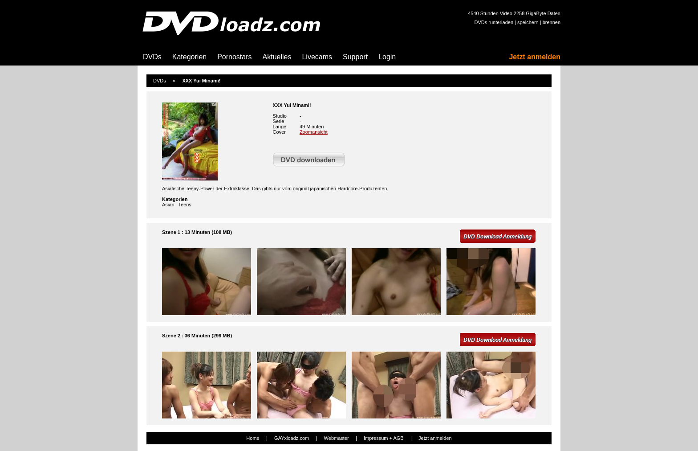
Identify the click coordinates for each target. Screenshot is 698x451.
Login (387, 57)
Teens (185, 204)
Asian (168, 204)
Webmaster (336, 438)
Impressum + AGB (384, 438)
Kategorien (189, 57)
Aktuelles (277, 57)
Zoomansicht (314, 132)
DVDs (152, 57)
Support (355, 57)
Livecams (317, 57)
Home (252, 438)
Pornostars (234, 57)
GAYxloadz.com (291, 438)
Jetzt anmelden (534, 57)
